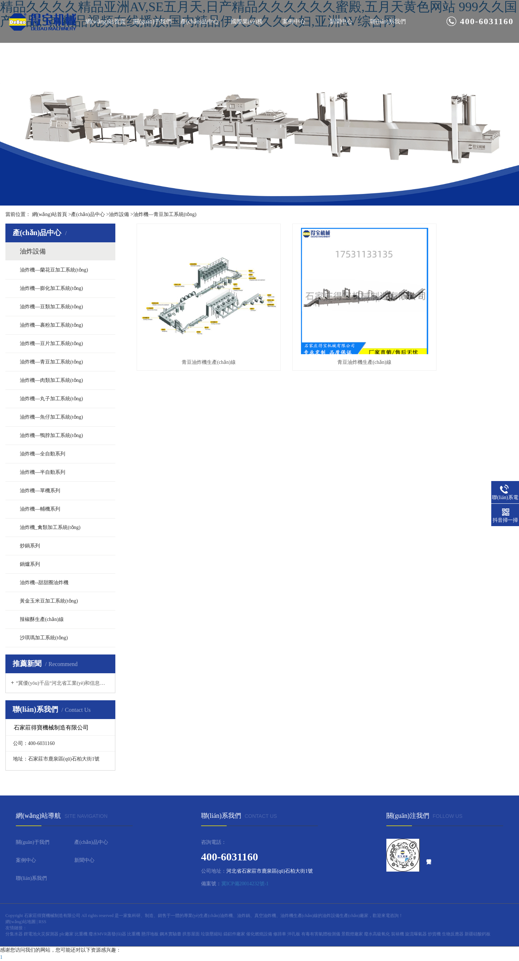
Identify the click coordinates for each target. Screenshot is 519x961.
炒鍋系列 (30, 545)
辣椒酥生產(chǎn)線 (42, 619)
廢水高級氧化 (377, 933)
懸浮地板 (150, 933)
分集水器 (14, 933)
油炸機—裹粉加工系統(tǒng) (51, 325)
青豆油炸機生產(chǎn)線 (196, 337)
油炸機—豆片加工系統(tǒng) (51, 343)
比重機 (82, 933)
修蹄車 (280, 933)
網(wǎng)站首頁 (105, 21)
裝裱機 (398, 933)
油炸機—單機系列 (40, 490)
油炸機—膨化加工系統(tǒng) (51, 288)
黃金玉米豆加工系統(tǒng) (49, 601)
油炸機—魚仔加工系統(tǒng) (51, 417)
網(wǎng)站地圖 (20, 921)
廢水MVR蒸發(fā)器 (108, 933)
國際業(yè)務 (247, 21)
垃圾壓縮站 (212, 933)
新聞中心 (340, 21)
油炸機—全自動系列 (42, 454)
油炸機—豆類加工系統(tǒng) (51, 306)
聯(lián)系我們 (388, 21)
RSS (42, 921)
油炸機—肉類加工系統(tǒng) (51, 380)
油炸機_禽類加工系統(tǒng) (50, 527)
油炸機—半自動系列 (42, 472)
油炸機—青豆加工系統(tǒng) (164, 214)
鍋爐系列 (30, 564)
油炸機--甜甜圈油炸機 (44, 582)
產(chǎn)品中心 (199, 21)
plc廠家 (67, 933)
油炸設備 (119, 214)
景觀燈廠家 (352, 933)
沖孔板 (294, 933)
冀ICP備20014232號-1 (245, 883)
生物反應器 (453, 933)
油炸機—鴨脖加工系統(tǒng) (51, 435)
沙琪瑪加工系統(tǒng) (44, 637)
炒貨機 (435, 933)
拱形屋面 (191, 933)
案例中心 (293, 21)
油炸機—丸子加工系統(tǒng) (51, 398)
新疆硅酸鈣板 (478, 933)
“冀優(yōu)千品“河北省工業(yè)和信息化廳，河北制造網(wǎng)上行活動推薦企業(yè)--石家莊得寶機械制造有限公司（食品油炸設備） (63, 683)
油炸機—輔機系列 (40, 509)
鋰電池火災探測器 (41, 933)
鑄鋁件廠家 (234, 933)
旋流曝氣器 (416, 933)
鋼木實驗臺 (171, 933)
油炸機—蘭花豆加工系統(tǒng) (54, 270)
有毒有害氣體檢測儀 (321, 933)
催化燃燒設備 (259, 933)
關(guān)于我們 (152, 21)
